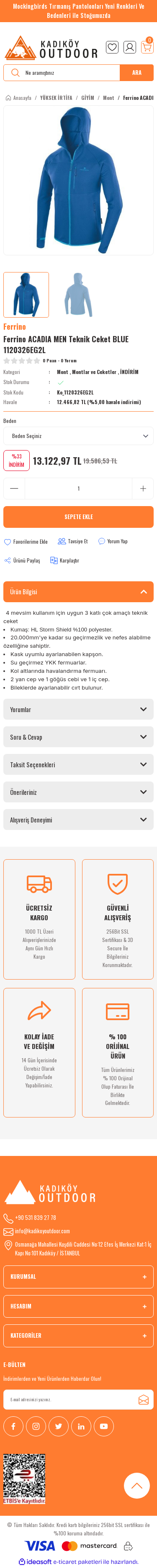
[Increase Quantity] (143, 488)
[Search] (78, 72)
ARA (137, 72)
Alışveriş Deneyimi (31, 819)
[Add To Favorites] (25, 541)
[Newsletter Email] (78, 1400)
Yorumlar (20, 709)
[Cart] (147, 47)
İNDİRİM (129, 371)
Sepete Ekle (78, 517)
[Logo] (51, 47)
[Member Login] (130, 47)
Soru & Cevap (26, 736)
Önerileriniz (23, 792)
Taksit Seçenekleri (32, 764)
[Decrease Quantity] (14, 488)
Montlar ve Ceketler (95, 371)
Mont (62, 371)
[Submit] (144, 1400)
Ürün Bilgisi (23, 591)
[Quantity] (78, 488)
